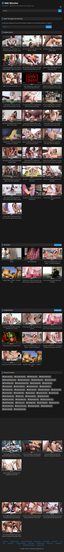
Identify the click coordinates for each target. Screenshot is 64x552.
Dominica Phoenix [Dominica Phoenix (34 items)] (22, 383)
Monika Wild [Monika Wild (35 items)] (31, 396)
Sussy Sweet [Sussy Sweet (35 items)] (8, 405)
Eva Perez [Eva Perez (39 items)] (8, 386)
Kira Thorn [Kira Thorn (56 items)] (8, 392)
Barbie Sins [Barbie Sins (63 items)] (33, 376)
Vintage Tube (40, 543)
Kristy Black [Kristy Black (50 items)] (20, 392)
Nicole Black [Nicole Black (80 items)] (21, 399)
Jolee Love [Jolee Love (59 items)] (57, 389)
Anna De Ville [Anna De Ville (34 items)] (20, 376)
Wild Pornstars (15, 541)
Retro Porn (50, 543)
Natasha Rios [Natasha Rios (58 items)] (43, 396)
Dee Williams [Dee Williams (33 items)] (8, 383)
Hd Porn (5, 541)
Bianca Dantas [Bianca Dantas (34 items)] (45, 376)
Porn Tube (31, 543)
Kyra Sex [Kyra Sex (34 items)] (30, 392)
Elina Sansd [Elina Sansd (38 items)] (36, 383)
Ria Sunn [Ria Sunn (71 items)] (20, 402)
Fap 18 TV (55, 541)
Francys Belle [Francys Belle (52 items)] (32, 386)
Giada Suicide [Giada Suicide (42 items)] (45, 386)
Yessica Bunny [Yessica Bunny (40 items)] (20, 409)
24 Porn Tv (11, 543)
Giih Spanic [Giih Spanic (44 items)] (8, 389)
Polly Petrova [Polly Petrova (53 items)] (33, 399)
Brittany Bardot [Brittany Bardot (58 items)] (24, 379)
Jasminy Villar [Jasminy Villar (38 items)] (44, 389)
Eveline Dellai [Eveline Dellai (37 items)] (19, 386)
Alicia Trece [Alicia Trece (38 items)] (8, 376)
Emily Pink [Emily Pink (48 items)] (48, 383)
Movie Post (38, 541)
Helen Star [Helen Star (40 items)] (32, 389)
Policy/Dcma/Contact (28, 545)
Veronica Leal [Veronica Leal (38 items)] (34, 405)
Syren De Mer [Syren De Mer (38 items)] (21, 405)
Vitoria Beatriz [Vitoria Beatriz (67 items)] (47, 405)
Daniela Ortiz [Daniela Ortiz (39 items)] (51, 379)
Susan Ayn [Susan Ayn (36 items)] (54, 402)
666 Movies (10, 3)
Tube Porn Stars (21, 543)
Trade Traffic (40, 545)
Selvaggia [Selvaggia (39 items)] (31, 402)
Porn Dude (46, 541)
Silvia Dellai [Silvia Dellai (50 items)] (43, 402)
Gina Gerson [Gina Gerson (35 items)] (20, 389)
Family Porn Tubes (26, 541)
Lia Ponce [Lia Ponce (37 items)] (54, 392)
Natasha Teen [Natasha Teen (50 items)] (8, 399)
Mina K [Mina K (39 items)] (20, 396)
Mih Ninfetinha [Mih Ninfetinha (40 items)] (9, 396)
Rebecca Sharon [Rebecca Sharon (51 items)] (47, 399)
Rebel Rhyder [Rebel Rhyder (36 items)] (8, 402)
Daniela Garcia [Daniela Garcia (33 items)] (38, 379)
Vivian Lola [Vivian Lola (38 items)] (8, 409)
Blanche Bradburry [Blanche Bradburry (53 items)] (10, 379)
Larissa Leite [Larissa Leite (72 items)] (42, 392)
